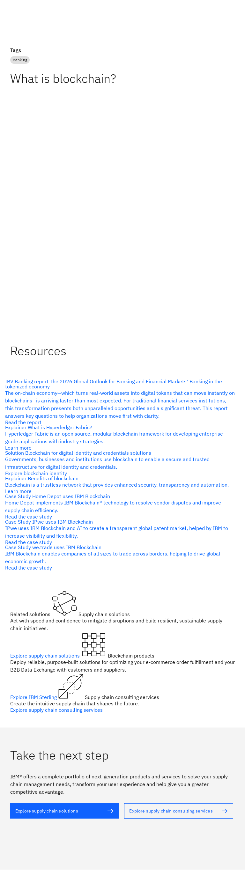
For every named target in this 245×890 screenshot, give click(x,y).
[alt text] (120, 401)
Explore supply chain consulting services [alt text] (56, 710)
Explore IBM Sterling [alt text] (34, 697)
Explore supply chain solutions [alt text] (45, 655)
